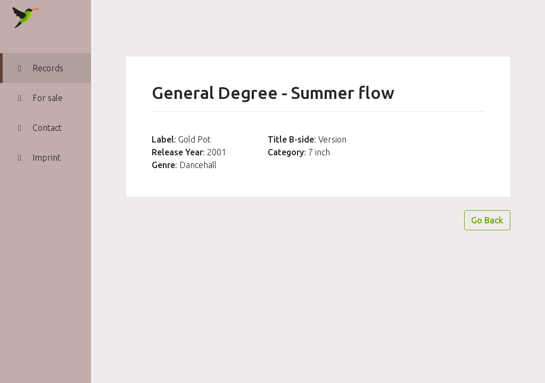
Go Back (487, 220)
